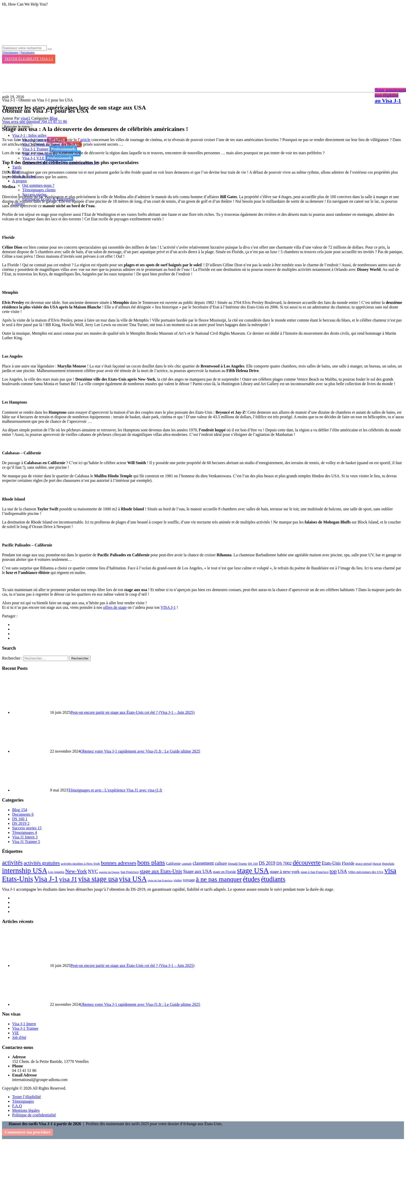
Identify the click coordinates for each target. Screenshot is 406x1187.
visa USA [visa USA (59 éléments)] (133, 879)
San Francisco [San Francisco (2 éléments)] (129, 872)
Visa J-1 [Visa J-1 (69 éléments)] (46, 879)
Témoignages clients (39, 190)
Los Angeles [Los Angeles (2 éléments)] (56, 872)
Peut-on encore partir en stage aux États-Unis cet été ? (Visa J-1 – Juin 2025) (132, 712)
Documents (23, 814)
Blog (53, 118)
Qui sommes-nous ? (38, 185)
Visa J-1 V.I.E (47, 158)
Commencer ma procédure (27, 1132)
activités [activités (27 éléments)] (12, 862)
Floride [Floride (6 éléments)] (348, 863)
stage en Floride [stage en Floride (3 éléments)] (224, 872)
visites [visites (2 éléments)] (178, 880)
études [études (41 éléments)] (251, 879)
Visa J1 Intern (25, 837)
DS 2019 (20, 823)
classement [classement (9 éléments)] (203, 863)
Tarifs (16, 167)
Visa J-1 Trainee (49, 149)
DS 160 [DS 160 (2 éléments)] (253, 863)
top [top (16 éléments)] (333, 871)
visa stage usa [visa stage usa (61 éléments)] (98, 879)
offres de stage (114, 607)
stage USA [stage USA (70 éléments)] (253, 870)
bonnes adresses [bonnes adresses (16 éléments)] (118, 863)
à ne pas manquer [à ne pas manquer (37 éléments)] (219, 879)
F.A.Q (17, 1106)
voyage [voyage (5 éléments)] (189, 880)
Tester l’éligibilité (26, 1097)
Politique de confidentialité (34, 1115)
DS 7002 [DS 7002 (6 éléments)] (284, 863)
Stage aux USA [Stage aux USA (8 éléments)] (197, 871)
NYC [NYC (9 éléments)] (93, 871)
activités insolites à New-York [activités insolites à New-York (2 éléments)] (80, 863)
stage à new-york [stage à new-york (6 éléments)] (285, 871)
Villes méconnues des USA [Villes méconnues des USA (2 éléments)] (365, 872)
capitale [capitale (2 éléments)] (187, 863)
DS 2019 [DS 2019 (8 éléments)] (267, 863)
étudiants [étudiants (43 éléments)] (273, 879)
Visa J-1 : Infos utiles (29, 135)
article (85, 140)
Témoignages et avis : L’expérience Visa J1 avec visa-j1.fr (115, 790)
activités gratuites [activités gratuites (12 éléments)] (42, 863)
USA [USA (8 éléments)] (342, 871)
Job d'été (19, 1037)
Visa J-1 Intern (24, 1024)
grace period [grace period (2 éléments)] (364, 863)
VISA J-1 (168, 607)
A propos (19, 181)
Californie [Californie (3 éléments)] (173, 863)
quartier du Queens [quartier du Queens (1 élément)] (109, 872)
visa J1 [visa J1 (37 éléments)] (68, 879)
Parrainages (27, 52)
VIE (15, 1033)
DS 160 (19, 819)
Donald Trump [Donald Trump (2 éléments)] (237, 863)
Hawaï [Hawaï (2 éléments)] (376, 863)
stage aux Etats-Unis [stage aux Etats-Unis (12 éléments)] (161, 871)
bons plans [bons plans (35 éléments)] (151, 862)
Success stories (26, 828)
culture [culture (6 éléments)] (221, 863)
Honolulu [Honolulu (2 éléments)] (388, 863)
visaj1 (25, 118)
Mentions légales (26, 1110)
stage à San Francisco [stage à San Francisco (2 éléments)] (315, 872)
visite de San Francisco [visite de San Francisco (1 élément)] (160, 880)
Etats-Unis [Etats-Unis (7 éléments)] (331, 863)
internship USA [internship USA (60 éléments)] (24, 871)
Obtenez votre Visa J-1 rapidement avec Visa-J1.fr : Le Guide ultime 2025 (140, 751)
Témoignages (10, 52)
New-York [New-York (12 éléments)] (76, 871)
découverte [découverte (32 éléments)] (307, 862)
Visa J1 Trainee (26, 841)
